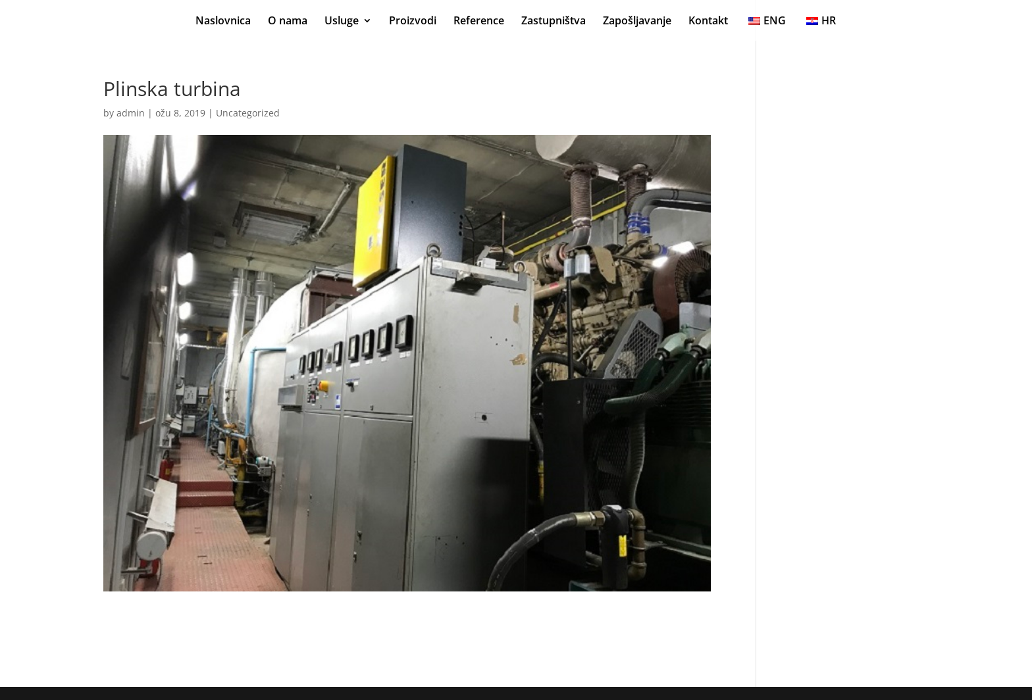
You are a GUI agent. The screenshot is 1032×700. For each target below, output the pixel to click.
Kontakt (708, 22)
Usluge (341, 22)
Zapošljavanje (637, 22)
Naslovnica (223, 22)
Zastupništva (553, 22)
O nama (287, 22)
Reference (478, 22)
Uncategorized (248, 113)
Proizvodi (412, 22)
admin (130, 113)
